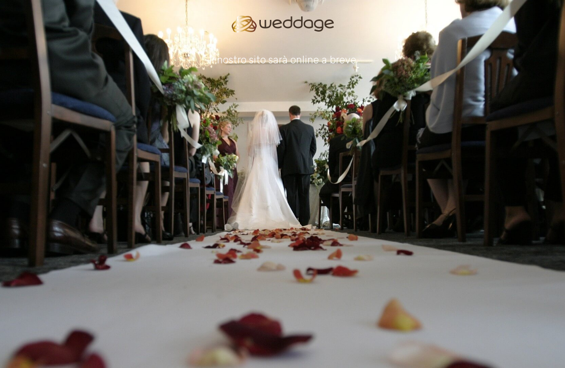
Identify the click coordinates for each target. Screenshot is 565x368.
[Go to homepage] (283, 24)
